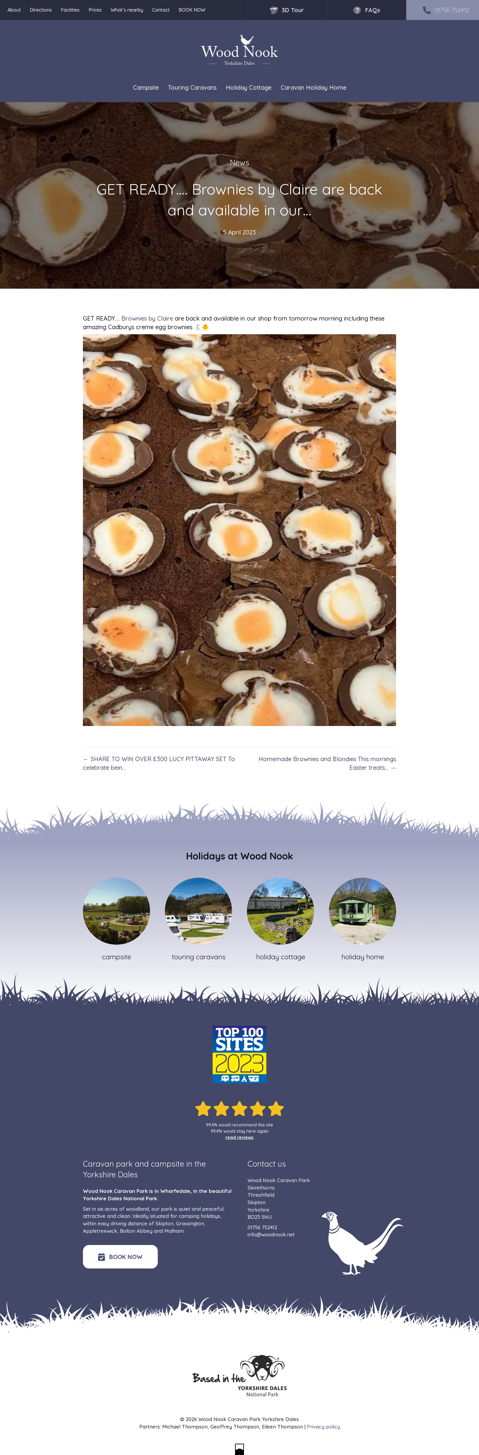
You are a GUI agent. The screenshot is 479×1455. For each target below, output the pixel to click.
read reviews (239, 1137)
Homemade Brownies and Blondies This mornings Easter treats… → (327, 763)
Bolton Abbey (136, 1231)
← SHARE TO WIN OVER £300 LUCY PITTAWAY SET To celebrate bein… (159, 763)
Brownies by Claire (147, 318)
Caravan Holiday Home (313, 87)
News (239, 162)
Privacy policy (323, 1426)
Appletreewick (100, 1231)
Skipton (164, 1223)
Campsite (146, 87)
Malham (174, 1231)
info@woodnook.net (271, 1234)
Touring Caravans (192, 87)
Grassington (190, 1223)
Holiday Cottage (248, 87)
